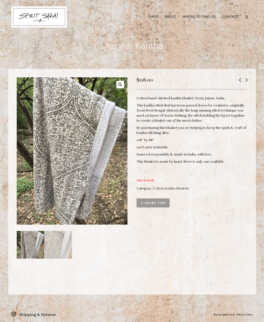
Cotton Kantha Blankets (171, 188)
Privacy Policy (244, 314)
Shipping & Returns (37, 314)
